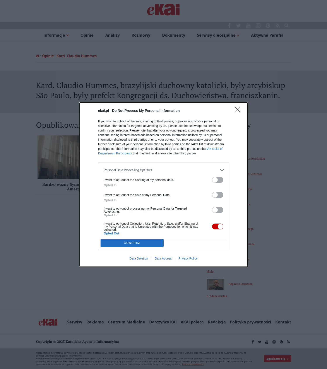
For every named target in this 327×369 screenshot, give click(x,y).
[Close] (239, 111)
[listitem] (163, 170)
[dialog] (164, 184)
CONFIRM (132, 242)
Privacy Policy (187, 258)
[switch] (217, 180)
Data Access (163, 258)
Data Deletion (139, 258)
